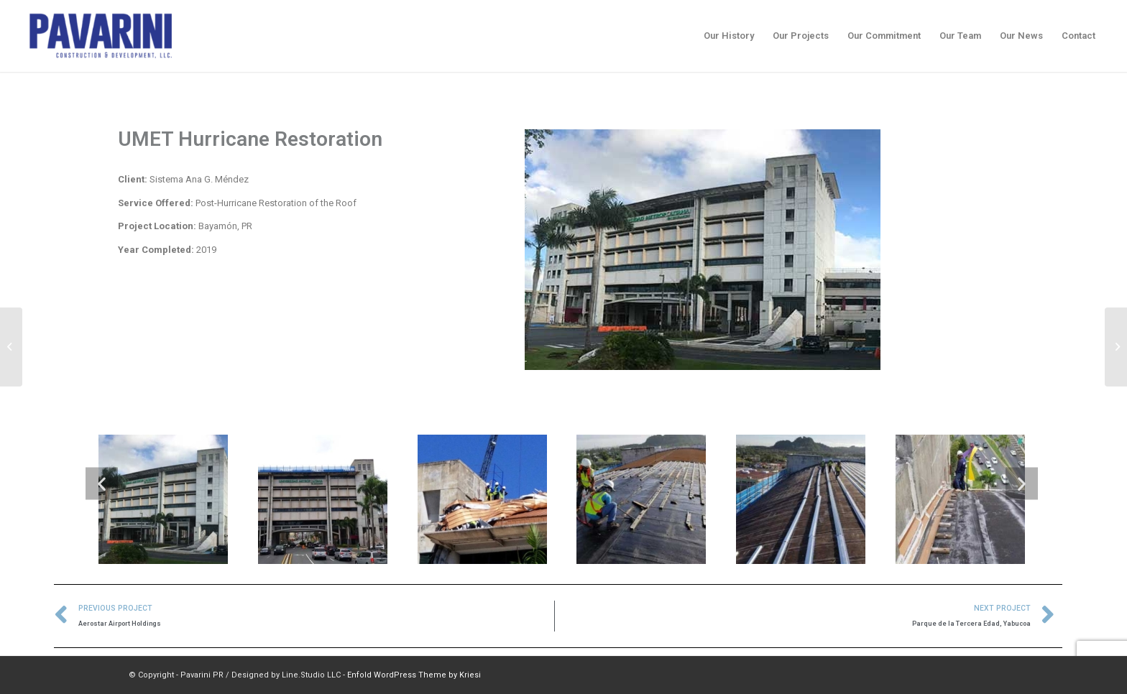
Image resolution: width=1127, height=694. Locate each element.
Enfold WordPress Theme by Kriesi (414, 675)
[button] (102, 484)
